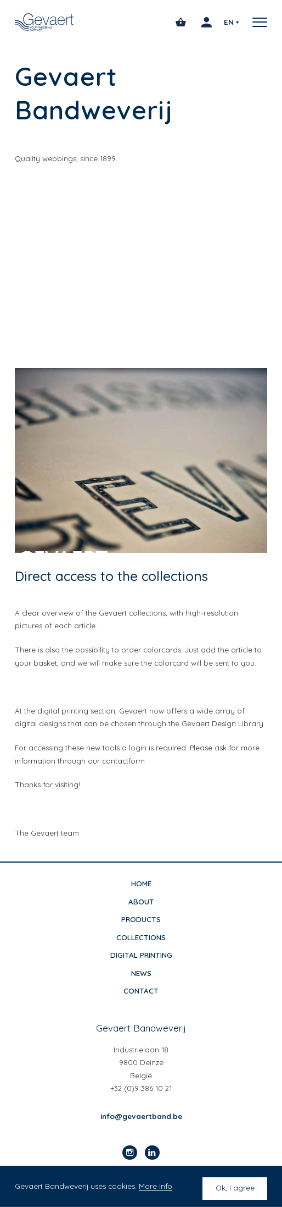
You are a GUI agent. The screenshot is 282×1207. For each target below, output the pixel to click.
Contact (141, 990)
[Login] (206, 22)
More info (155, 1186)
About (141, 901)
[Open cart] (181, 22)
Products (141, 919)
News (141, 973)
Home (141, 883)
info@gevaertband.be (141, 1116)
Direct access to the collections (111, 576)
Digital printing (141, 955)
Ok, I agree (235, 1187)
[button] (256, 22)
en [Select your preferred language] (229, 22)
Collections (141, 937)
